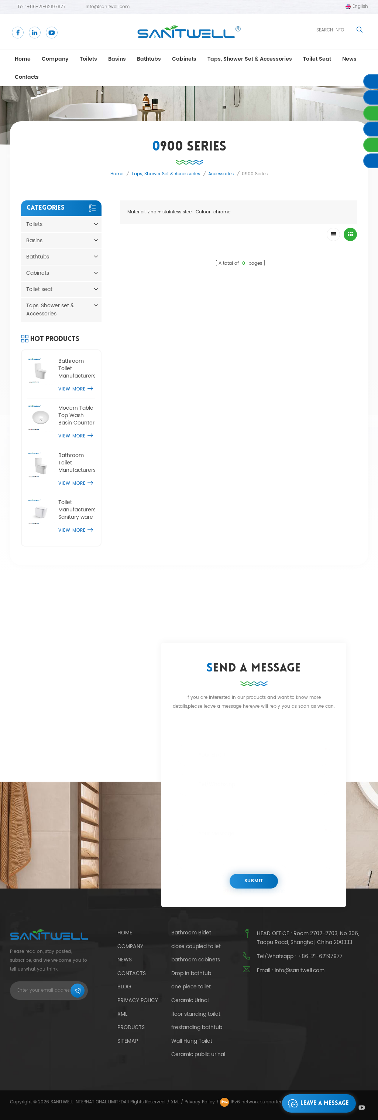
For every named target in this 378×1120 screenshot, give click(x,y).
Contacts (27, 77)
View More (75, 389)
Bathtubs (149, 59)
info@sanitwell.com (108, 6)
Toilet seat (317, 59)
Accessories (221, 174)
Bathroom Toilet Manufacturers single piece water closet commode (77, 463)
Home (23, 59)
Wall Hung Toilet (191, 1041)
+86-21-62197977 (46, 6)
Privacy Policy (137, 1000)
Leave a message (316, 1103)
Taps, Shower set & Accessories (249, 59)
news (349, 59)
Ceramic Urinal (190, 1000)
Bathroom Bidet (191, 933)
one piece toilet (191, 987)
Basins (117, 59)
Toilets (88, 59)
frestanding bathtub (196, 1027)
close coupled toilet (196, 946)
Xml (122, 1014)
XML (175, 1102)
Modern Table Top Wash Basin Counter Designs (76, 416)
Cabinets (184, 59)
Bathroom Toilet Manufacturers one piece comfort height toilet (77, 369)
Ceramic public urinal (198, 1054)
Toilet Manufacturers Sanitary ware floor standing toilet (77, 510)
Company (55, 59)
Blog (124, 986)
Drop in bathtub (191, 973)
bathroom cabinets (195, 960)
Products (131, 1027)
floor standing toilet (195, 1014)
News (124, 959)
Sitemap (127, 1041)
